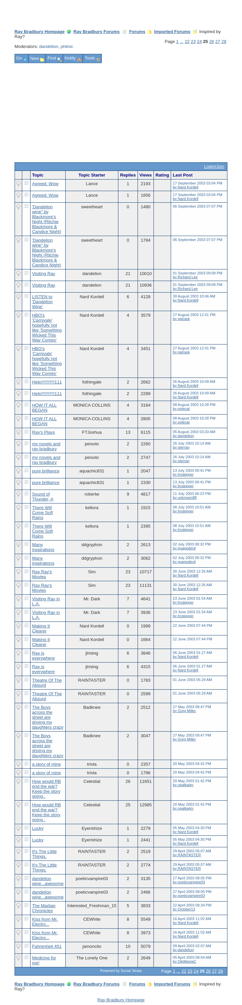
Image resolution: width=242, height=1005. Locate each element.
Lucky (38, 828)
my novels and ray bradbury (46, 446)
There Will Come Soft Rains (42, 512)
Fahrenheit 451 (47, 946)
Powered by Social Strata (121, 971)
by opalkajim (183, 785)
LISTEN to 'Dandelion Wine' (42, 301)
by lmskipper (183, 474)
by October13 (184, 909)
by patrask (181, 319)
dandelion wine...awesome (48, 881)
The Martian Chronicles (44, 908)
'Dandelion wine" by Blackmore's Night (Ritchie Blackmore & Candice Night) (46, 219)
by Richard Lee (185, 277)
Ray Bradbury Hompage (40, 31)
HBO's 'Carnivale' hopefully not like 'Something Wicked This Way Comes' (47, 327)
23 (193, 41)
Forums (137, 31)
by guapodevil (184, 548)
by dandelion (183, 436)
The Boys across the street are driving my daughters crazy (47, 717)
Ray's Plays (43, 432)
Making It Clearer (41, 628)
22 (187, 41)
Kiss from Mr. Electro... (45, 922)
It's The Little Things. (44, 854)
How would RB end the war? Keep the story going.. (46, 789)
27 (217, 41)
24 (199, 41)
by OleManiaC (184, 961)
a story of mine (46, 764)
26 (211, 41)
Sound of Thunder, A (42, 497)
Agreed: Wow (45, 183)
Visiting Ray (43, 273)
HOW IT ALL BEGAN (44, 408)
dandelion (48, 46)
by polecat (181, 409)
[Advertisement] (121, 112)
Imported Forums (172, 31)
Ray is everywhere (43, 656)
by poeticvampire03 (189, 882)
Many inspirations (43, 547)
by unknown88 (185, 498)
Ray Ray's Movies (42, 574)
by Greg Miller (184, 711)
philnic (67, 46)
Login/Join (214, 166)
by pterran (181, 447)
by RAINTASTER (187, 855)
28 (223, 41)
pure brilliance (46, 470)
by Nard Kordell (185, 187)
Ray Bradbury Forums (97, 31)
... (181, 41)
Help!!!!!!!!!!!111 (47, 382)
